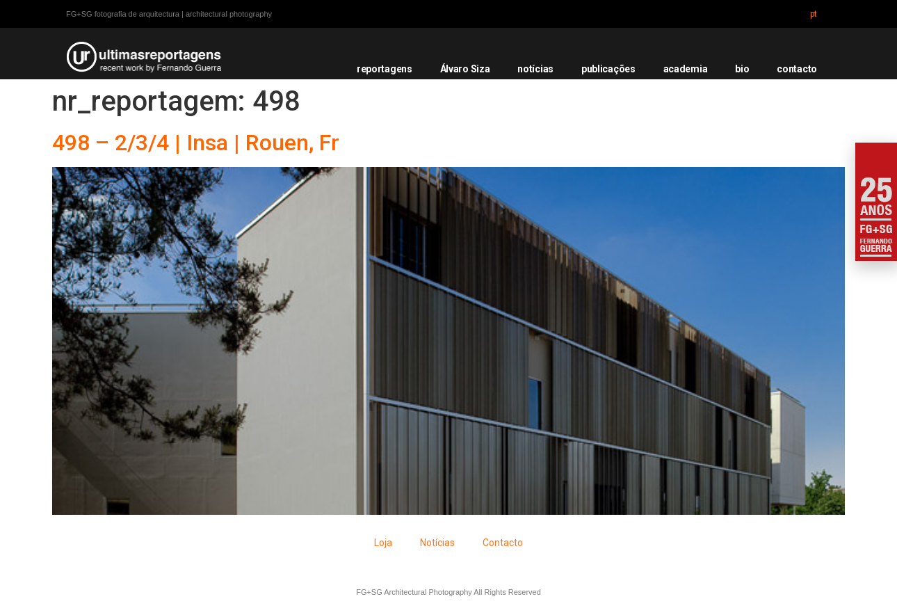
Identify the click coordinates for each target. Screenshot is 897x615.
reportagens (384, 68)
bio (742, 68)
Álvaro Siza (465, 68)
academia (685, 68)
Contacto (503, 542)
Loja (383, 542)
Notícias (437, 542)
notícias (535, 68)
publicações (608, 68)
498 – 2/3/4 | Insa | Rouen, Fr (195, 142)
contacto (797, 68)
